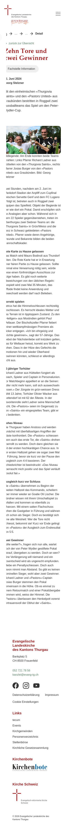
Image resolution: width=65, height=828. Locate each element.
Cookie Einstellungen (25, 701)
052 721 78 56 (21, 670)
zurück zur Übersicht (21, 43)
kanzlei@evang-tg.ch (25, 674)
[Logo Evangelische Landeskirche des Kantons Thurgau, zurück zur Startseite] (27, 11)
